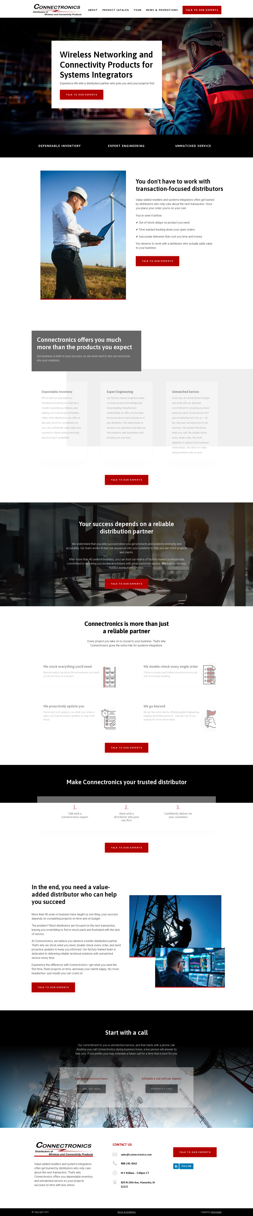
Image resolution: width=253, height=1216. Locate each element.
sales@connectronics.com (136, 1154)
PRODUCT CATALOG (115, 10)
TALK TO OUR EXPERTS (202, 10)
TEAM (138, 10)
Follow (186, 1166)
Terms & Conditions (126, 1212)
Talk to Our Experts (81, 94)
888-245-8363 (129, 1163)
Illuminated (216, 1212)
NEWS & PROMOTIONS (162, 10)
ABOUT (93, 10)
